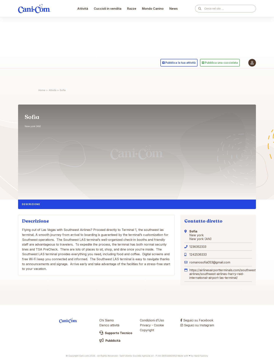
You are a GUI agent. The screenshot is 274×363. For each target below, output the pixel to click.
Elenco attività (109, 325)
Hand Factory (201, 355)
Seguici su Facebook (196, 320)
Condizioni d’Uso (152, 320)
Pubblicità (109, 340)
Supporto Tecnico (115, 333)
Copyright (147, 330)
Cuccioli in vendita (108, 77)
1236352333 (197, 247)
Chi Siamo (106, 320)
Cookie (159, 325)
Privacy (145, 325)
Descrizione (31, 204)
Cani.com (34, 77)
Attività (82, 77)
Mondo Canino (153, 77)
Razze (131, 77)
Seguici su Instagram (197, 325)
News (174, 77)
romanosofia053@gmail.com (209, 262)
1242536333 (198, 254)
